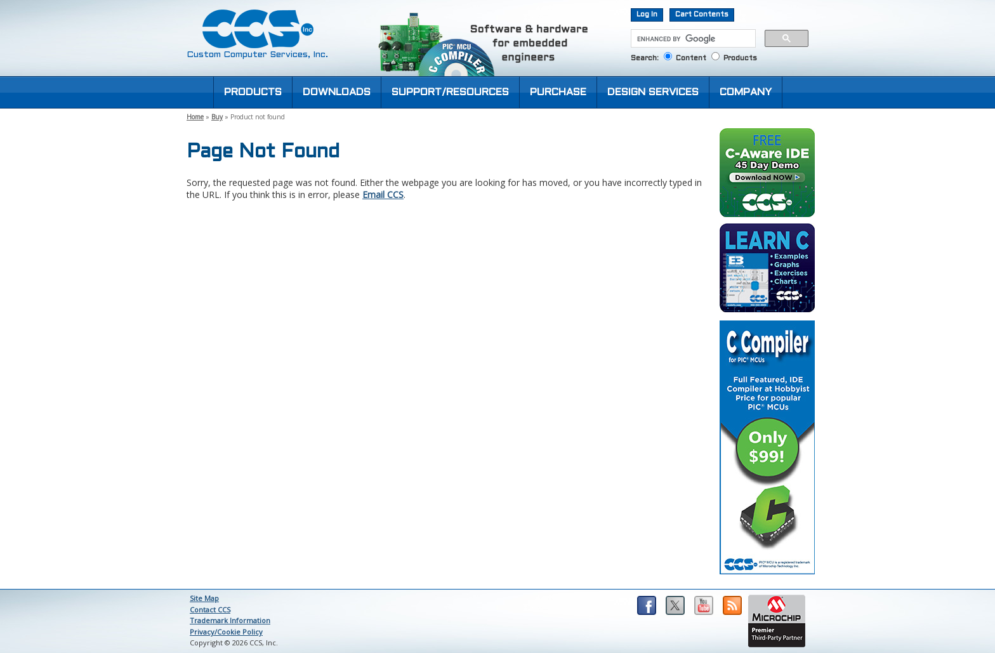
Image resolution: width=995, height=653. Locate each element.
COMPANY (746, 92)
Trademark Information (230, 620)
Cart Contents (701, 14)
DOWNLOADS (337, 92)
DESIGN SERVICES (653, 92)
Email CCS (383, 194)
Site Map (204, 598)
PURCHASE (558, 92)
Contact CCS (210, 609)
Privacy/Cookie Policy (226, 632)
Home (195, 116)
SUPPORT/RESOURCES (450, 92)
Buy (217, 116)
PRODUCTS (253, 92)
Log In (646, 14)
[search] (692, 38)
